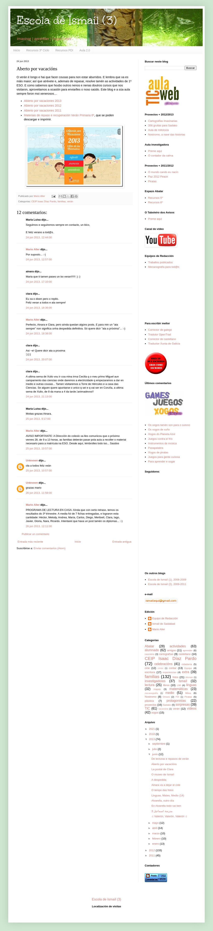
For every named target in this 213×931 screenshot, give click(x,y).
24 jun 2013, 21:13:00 (39, 396)
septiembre (159, 743)
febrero (157, 838)
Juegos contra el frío (160, 438)
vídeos (191, 708)
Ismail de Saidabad (163, 623)
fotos (175, 677)
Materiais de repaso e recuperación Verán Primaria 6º (59, 115)
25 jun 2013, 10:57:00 (39, 448)
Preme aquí (155, 151)
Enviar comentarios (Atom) (49, 548)
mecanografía (151, 693)
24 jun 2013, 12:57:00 (39, 259)
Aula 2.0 (84, 50)
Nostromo (150, 696)
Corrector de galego (160, 329)
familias (61, 201)
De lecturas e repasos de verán (170, 758)
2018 (152, 734)
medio (169, 693)
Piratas (152, 181)
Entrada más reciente (30, 541)
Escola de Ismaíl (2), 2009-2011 (167, 584)
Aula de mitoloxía (158, 130)
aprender (188, 650)
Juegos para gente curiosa (164, 456)
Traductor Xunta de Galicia (164, 343)
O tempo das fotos (162, 790)
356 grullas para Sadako (162, 125)
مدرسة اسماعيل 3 (161, 811)
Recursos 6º (155, 202)
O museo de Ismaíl (162, 774)
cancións (149, 654)
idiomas (189, 677)
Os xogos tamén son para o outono (169, 425)
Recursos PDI (64, 50)
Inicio (16, 50)
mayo (155, 822)
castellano (185, 654)
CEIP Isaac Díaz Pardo (43, 201)
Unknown (32, 460)
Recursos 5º (155, 197)
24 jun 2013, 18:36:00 (39, 307)
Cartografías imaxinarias (162, 120)
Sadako (167, 704)
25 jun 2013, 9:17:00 (38, 418)
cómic (160, 668)
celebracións (163, 664)
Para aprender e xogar (161, 461)
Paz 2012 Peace (158, 176)
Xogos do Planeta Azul (161, 434)
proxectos (150, 704)
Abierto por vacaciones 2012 (42, 105)
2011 (152, 855)
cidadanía (187, 664)
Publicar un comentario (35, 534)
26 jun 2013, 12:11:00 (39, 526)
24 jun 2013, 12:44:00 (39, 237)
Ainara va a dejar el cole (165, 784)
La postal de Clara (162, 769)
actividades (178, 646)
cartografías (166, 654)
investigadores (155, 681)
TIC (147, 708)
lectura (149, 685)
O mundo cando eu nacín (163, 172)
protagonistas (176, 700)
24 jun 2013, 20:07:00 (39, 359)
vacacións (163, 709)
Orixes (166, 696)
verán (70, 201)
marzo (156, 833)
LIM (179, 685)
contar (172, 668)
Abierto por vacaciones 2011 (42, 110)
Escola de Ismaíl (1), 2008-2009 (167, 579)
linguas (191, 685)
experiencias (169, 672)
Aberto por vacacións (164, 764)
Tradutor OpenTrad (159, 334)
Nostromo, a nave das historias (166, 134)
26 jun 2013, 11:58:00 (39, 492)
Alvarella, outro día (162, 800)
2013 (152, 739)
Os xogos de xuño (159, 429)
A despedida (158, 779)
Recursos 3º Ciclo (37, 50)
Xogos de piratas (158, 452)
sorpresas (183, 704)
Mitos (188, 693)
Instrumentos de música (162, 443)
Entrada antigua (121, 541)
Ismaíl (182, 681)
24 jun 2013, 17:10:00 (39, 281)
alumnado (152, 650)
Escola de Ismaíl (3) (67, 20)
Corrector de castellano (162, 339)
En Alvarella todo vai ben (166, 805)
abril (155, 828)
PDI (177, 697)
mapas (157, 689)
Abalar (149, 646)
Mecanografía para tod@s (163, 266)
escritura (150, 672)
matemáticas (178, 689)
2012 (152, 850)
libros (166, 685)
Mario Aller (33, 249)
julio (155, 749)
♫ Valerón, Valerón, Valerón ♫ (169, 816)
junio (155, 754)
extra (185, 672)
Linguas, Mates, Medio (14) (167, 795)
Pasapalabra (155, 447)
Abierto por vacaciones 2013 (42, 100)
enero (156, 843)
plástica (149, 700)
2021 (152, 728)
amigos (171, 650)
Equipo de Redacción (165, 618)
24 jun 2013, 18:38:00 (39, 333)
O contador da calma (160, 155)
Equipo (188, 668)
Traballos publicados (160, 262)
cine (147, 668)
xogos (155, 712)
